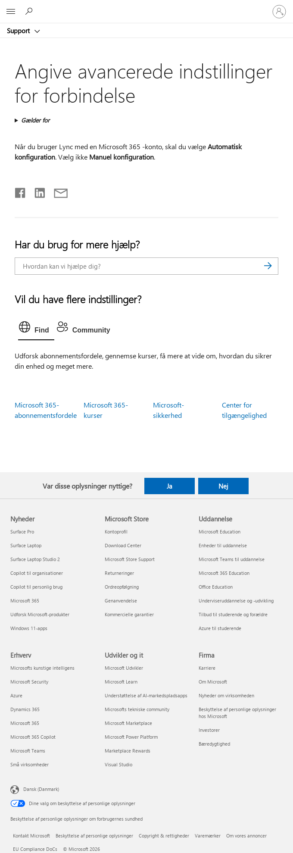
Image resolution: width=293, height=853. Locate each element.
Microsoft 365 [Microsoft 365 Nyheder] (24, 600)
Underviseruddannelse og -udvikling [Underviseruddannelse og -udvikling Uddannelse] (236, 600)
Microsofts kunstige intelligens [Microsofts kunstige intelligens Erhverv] (42, 668)
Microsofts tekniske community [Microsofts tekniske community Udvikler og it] (137, 709)
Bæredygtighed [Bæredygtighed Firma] (214, 743)
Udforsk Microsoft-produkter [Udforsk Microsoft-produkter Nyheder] (39, 614)
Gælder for (35, 120)
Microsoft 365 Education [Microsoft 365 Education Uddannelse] (224, 573)
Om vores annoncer (246, 835)
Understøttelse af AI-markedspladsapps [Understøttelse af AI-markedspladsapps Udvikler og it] (146, 695)
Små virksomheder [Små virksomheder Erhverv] (29, 764)
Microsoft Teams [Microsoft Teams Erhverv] (27, 750)
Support (19, 30)
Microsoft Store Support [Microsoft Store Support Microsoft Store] (130, 559)
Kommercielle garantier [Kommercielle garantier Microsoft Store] (129, 614)
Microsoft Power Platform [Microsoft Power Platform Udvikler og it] (131, 737)
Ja (169, 486)
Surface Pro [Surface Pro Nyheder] (22, 531)
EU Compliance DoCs (35, 849)
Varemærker (208, 835)
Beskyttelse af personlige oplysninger (94, 835)
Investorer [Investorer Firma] (209, 730)
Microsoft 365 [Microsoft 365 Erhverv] (24, 723)
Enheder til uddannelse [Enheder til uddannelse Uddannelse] (223, 545)
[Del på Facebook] (21, 191)
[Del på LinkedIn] (36, 191)
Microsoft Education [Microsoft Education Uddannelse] (219, 531)
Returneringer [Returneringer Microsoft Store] (119, 573)
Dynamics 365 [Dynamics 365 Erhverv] (25, 709)
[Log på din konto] (279, 11)
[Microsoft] (146, 6)
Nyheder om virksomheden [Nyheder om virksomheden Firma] (226, 695)
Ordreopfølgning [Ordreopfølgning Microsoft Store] (122, 586)
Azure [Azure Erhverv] (16, 695)
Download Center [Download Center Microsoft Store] (123, 545)
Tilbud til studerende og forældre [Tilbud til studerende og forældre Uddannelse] (233, 614)
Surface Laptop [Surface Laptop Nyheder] (25, 545)
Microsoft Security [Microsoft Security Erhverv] (29, 681)
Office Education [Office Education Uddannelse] (216, 586)
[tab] (36, 329)
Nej (223, 486)
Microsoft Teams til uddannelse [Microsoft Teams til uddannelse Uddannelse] (232, 559)
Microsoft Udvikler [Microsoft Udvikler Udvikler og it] (124, 668)
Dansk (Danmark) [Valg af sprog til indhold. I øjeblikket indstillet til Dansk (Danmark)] (41, 789)
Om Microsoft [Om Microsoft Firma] (213, 681)
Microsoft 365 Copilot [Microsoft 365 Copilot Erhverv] (33, 737)
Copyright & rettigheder (164, 835)
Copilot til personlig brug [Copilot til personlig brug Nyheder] (36, 586)
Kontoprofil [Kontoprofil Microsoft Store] (116, 531)
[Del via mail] (57, 191)
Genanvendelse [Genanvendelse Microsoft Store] (121, 600)
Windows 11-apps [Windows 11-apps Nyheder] (28, 628)
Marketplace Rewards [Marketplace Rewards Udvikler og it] (127, 750)
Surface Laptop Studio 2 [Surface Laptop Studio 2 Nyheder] (35, 559)
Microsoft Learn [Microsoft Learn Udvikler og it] (121, 681)
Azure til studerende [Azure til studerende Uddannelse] (220, 628)
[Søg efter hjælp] (30, 11)
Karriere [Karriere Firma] (207, 668)
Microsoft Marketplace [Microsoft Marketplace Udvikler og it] (128, 723)
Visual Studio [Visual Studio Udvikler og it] (118, 764)
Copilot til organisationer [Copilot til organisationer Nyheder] (36, 573)
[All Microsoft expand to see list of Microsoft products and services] (10, 11)
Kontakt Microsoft (31, 835)
